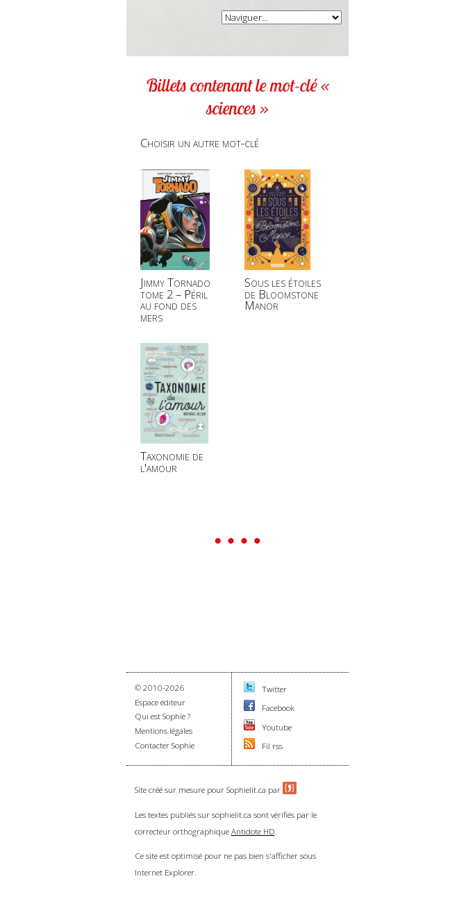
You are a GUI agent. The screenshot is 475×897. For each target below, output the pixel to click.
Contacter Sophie (164, 745)
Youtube (277, 727)
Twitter (274, 689)
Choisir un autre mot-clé (199, 143)
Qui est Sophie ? (162, 716)
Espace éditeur (160, 702)
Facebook (278, 708)
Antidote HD (253, 831)
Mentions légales (163, 731)
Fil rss (272, 746)
